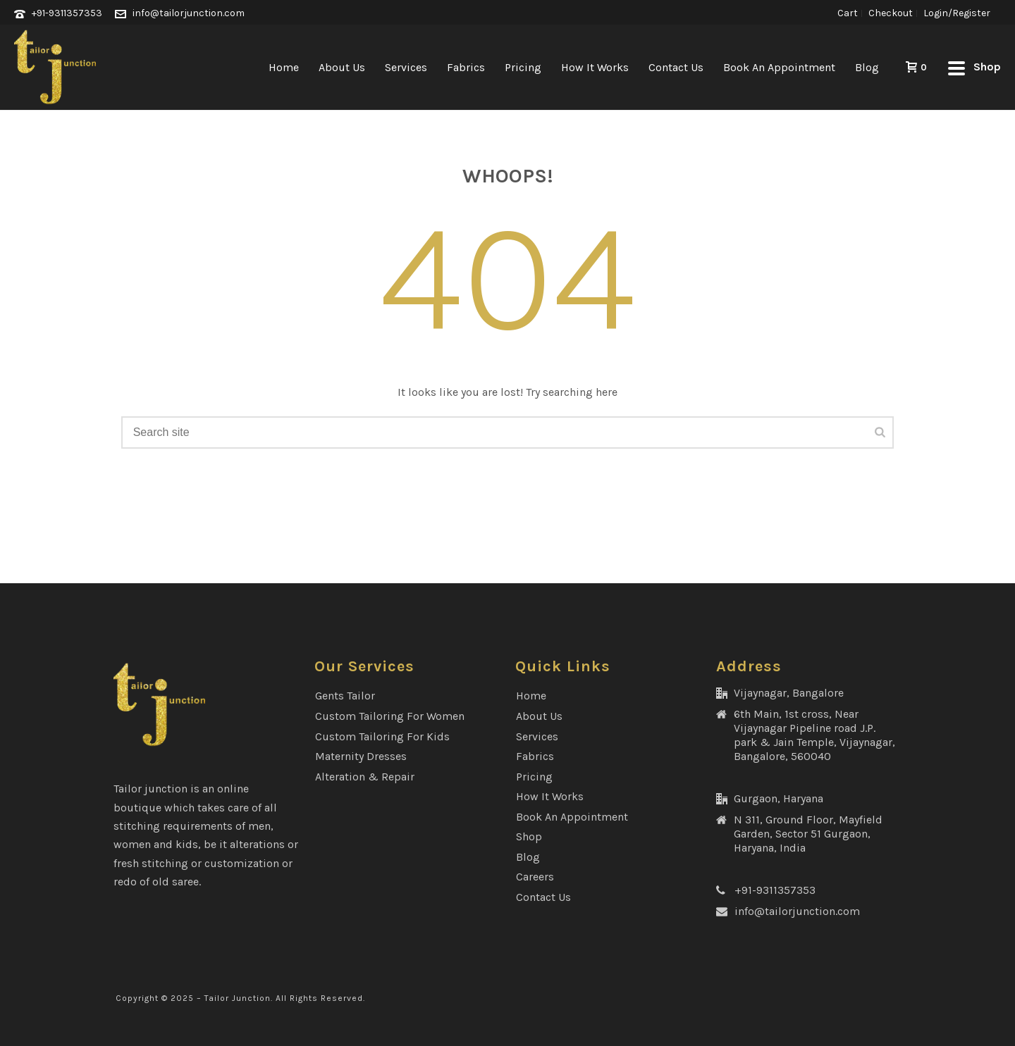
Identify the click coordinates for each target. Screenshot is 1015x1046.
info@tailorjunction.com (189, 13)
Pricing (523, 67)
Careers (535, 876)
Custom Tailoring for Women (390, 716)
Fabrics (466, 67)
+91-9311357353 (67, 13)
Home (284, 67)
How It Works (595, 67)
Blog (867, 67)
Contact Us (675, 67)
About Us (342, 67)
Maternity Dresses (361, 756)
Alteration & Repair (364, 776)
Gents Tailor (345, 695)
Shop (529, 836)
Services (406, 67)
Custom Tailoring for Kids (382, 736)
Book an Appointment (779, 67)
